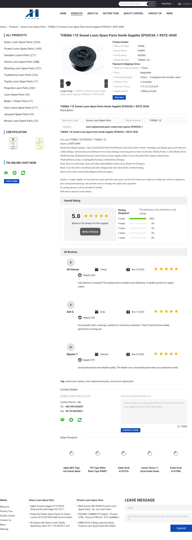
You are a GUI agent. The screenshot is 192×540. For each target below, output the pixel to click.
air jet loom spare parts (122, 381)
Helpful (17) (89, 360)
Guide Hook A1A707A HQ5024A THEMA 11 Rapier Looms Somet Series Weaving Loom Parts (124, 470)
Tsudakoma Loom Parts (17, 74)
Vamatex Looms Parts (16, 55)
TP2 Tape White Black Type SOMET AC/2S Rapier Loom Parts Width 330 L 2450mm (97, 470)
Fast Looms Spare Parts (17, 107)
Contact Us (155, 13)
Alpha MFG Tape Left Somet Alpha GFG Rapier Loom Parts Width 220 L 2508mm (71, 470)
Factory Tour (111, 13)
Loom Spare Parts (14, 94)
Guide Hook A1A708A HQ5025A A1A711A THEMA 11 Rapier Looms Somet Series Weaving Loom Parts (176, 470)
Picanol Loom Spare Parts (19, 48)
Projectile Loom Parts (16, 88)
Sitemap (4, 529)
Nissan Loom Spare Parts (18, 120)
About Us (92, 13)
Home (63, 13)
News (170, 13)
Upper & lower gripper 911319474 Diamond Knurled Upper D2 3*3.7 (47, 508)
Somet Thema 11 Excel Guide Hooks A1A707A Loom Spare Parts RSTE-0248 (149, 470)
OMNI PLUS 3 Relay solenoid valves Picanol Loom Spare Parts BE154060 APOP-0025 (97, 524)
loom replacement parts (97, 381)
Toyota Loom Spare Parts (18, 81)
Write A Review (90, 231)
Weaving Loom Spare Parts (19, 68)
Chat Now (166, 3)
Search (151, 4)
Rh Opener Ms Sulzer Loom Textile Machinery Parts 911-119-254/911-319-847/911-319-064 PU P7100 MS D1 (50, 524)
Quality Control (133, 13)
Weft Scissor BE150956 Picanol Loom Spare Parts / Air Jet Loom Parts (97, 508)
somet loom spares (74, 381)
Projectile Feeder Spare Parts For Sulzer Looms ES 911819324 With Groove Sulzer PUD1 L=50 (51, 516)
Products (77, 13)
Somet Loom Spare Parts (33, 27)
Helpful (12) (89, 317)
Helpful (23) (89, 275)
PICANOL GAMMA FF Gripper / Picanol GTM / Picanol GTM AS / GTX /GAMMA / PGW (99, 516)
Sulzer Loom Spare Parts (18, 42)
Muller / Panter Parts (16, 101)
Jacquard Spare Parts (16, 114)
